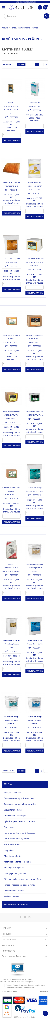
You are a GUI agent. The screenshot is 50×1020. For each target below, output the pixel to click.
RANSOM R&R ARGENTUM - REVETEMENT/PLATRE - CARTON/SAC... (34, 338)
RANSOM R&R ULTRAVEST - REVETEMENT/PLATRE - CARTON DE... (34, 262)
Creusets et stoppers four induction (20, 804)
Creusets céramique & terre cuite (19, 798)
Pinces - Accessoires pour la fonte (19, 884)
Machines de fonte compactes (17, 861)
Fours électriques (12, 844)
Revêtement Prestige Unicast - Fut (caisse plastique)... (34, 720)
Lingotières (9, 850)
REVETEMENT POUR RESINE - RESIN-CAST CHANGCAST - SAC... (34, 186)
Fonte (11, 784)
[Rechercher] (27, 16)
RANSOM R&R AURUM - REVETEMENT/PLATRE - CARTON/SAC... (11, 414)
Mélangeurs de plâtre (13, 867)
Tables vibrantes (11, 896)
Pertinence (9, 64)
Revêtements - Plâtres (14, 890)
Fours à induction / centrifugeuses (19, 832)
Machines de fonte (12, 856)
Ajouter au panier (12, 140)
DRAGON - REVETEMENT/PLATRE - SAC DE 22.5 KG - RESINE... (11, 567)
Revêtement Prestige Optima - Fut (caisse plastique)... (11, 720)
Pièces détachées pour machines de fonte (23, 879)
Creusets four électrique (15, 815)
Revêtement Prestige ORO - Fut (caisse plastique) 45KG (11, 643)
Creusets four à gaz (12, 809)
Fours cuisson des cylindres (16, 838)
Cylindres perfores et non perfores (19, 821)
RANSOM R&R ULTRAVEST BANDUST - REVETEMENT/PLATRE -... (11, 338)
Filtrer (21, 64)
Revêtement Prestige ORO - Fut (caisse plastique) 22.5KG (34, 567)
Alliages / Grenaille (12, 792)
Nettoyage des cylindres (15, 873)
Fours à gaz (9, 827)
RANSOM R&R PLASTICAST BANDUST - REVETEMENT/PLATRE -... (11, 491)
